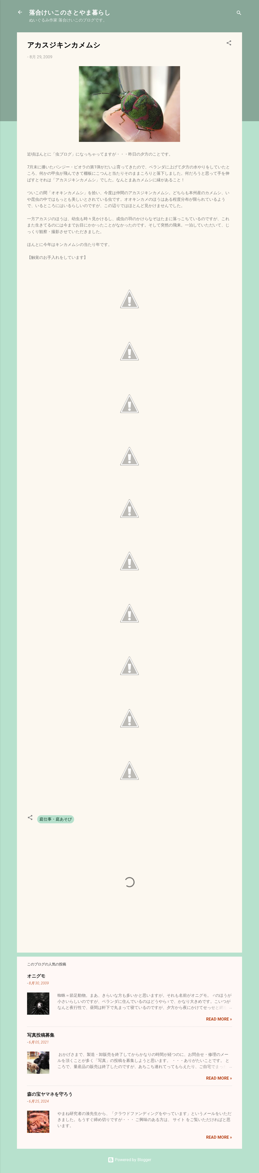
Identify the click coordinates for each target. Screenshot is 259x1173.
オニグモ (36, 976)
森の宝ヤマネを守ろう (50, 1094)
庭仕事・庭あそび (55, 819)
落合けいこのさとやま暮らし (70, 12)
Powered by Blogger (129, 1159)
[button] (229, 44)
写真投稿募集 (40, 1035)
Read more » (219, 1019)
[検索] (239, 13)
